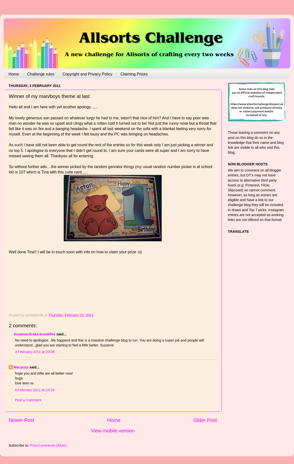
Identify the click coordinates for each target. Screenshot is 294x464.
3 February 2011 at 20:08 (35, 352)
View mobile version (113, 430)
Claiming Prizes (134, 74)
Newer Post (21, 420)
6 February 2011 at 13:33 (35, 390)
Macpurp (21, 367)
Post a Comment (28, 400)
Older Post (205, 420)
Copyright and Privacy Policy (87, 74)
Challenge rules (40, 74)
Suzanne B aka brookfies (34, 334)
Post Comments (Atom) (48, 445)
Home (14, 74)
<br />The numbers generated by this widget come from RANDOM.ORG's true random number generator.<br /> (28, 284)
